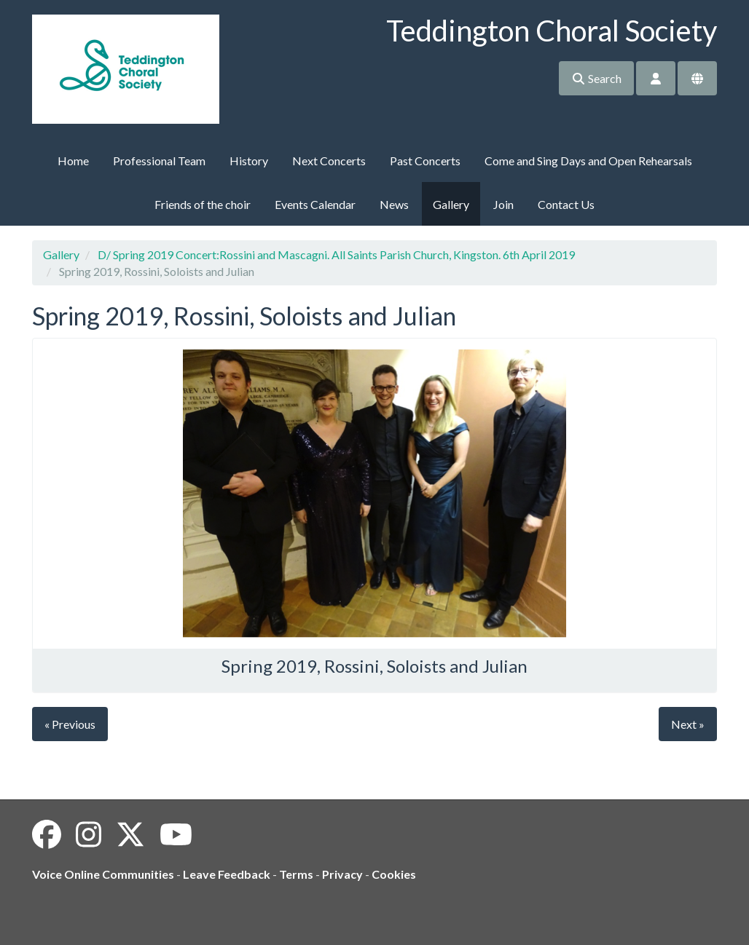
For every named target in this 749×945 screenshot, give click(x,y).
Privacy (342, 874)
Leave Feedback (226, 874)
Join (503, 204)
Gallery (451, 204)
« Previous (69, 724)
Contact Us (566, 204)
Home (73, 160)
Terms (296, 874)
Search (596, 78)
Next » (688, 724)
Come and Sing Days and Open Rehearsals (588, 160)
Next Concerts (329, 160)
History (249, 160)
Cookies (394, 874)
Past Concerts (425, 160)
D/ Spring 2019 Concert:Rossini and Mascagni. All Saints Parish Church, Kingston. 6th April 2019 (336, 254)
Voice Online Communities (103, 874)
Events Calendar (315, 204)
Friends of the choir (202, 204)
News (394, 204)
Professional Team (159, 160)
